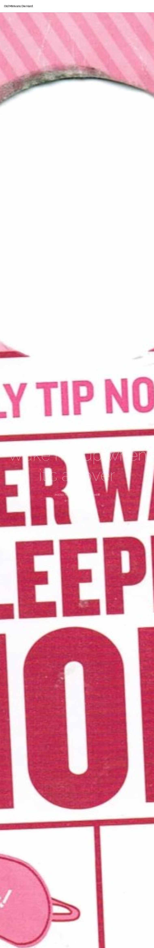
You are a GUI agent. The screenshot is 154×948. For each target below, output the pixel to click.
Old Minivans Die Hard (18, 6)
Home (14, 18)
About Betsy (18, 26)
